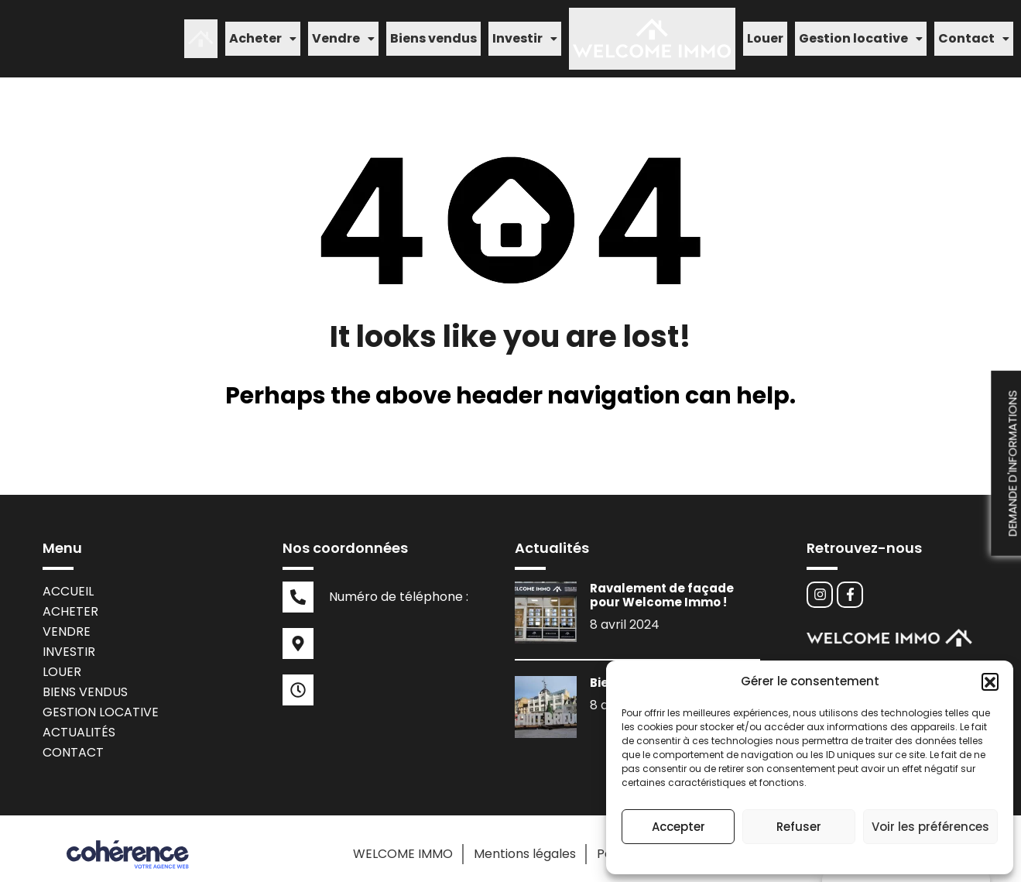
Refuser (798, 827)
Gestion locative (861, 33)
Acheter (262, 33)
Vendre (343, 33)
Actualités (79, 720)
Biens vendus (433, 33)
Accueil (68, 580)
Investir (524, 33)
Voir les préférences (930, 827)
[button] (990, 681)
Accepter (678, 827)
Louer (765, 33)
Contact (973, 33)
